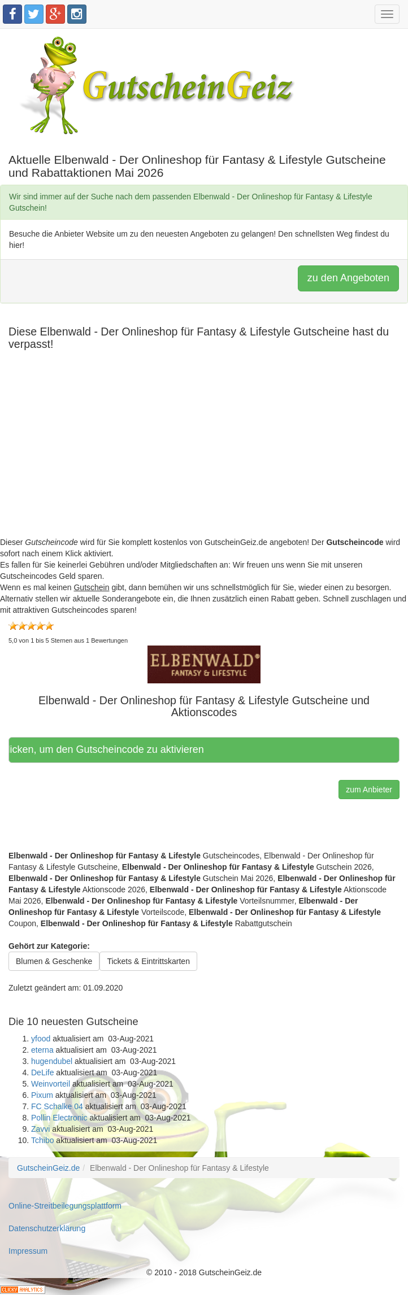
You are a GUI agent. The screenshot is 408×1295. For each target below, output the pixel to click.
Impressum (27, 1250)
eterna (42, 1049)
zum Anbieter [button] (369, 789)
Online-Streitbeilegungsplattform (64, 1205)
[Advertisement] (204, 457)
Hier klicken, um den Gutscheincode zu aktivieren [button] (109, 749)
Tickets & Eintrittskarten (148, 961)
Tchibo (42, 1140)
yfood (40, 1038)
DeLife (42, 1072)
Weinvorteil (50, 1083)
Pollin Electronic (59, 1117)
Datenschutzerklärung (46, 1228)
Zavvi (40, 1128)
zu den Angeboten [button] (348, 278)
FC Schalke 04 (57, 1106)
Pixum (42, 1095)
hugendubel (51, 1061)
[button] (204, 663)
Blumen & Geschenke (54, 961)
